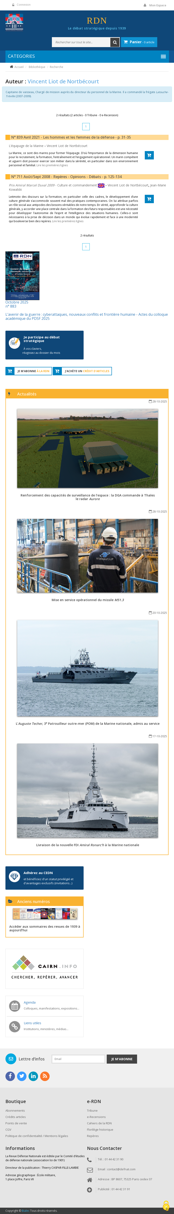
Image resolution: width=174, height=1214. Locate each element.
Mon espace (157, 5)
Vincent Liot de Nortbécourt (67, 146)
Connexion (24, 5)
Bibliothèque (37, 67)
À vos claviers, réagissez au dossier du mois (41, 351)
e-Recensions (96, 1117)
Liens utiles (32, 1023)
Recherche (56, 67)
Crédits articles (15, 1117)
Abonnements (15, 1110)
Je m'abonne (122, 1059)
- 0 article (139, 41)
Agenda (30, 1002)
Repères (93, 1136)
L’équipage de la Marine (26, 146)
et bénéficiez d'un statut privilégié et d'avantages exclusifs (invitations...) (48, 881)
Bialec (25, 1211)
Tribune (92, 1110)
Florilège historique (100, 1129)
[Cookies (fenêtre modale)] (166, 1206)
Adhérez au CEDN (38, 872)
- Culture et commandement (53, 185)
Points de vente (16, 1123)
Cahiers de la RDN (99, 1123)
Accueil (19, 67)
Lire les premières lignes (52, 165)
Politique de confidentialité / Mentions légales (36, 1136)
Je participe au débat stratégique (42, 339)
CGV (8, 1129)
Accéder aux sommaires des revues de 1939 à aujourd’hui (44, 928)
